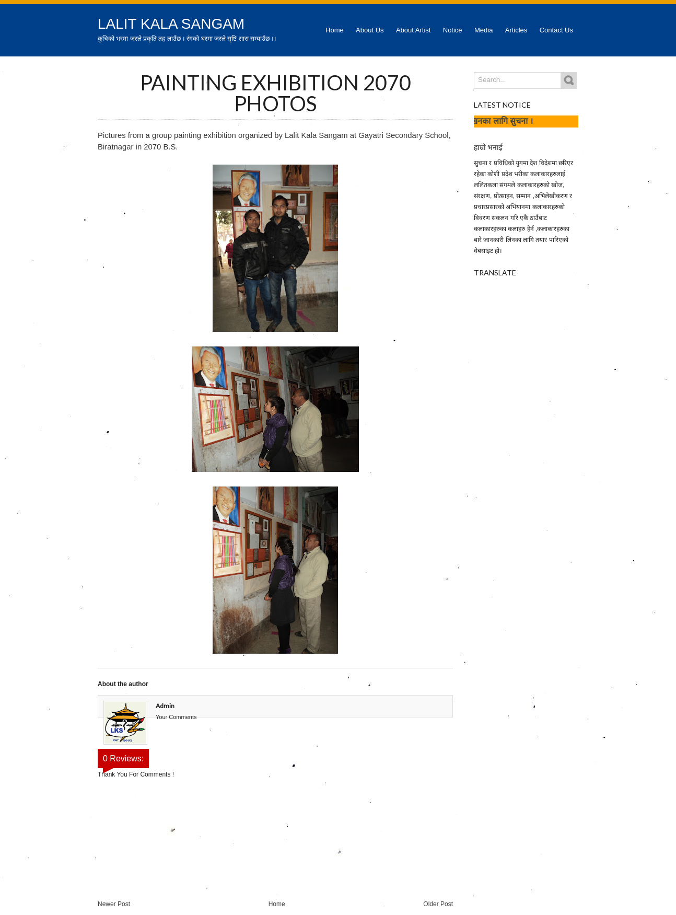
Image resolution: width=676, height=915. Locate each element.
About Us (369, 30)
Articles (516, 30)
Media (483, 30)
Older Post (438, 904)
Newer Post (114, 904)
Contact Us (556, 30)
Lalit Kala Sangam (171, 24)
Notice (452, 30)
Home (334, 30)
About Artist (413, 30)
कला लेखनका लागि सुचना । (496, 120)
